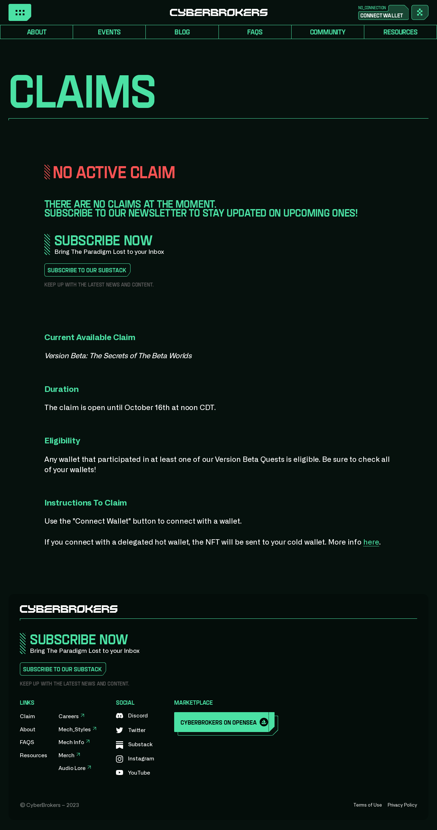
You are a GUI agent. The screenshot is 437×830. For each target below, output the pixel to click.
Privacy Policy (402, 805)
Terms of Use (367, 805)
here (371, 542)
